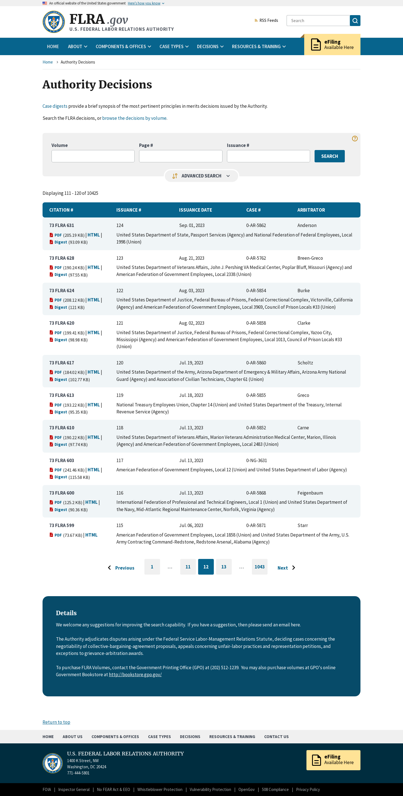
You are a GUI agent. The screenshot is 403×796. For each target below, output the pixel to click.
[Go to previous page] (119, 568)
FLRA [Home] (98, 19)
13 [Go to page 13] (226, 568)
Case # (253, 210)
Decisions (190, 736)
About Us (73, 736)
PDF (55, 235)
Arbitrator (311, 210)
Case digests (55, 106)
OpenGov (246, 789)
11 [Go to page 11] (191, 568)
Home (53, 46)
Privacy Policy (308, 789)
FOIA (47, 789)
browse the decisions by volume (134, 118)
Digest (58, 242)
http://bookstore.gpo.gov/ (135, 674)
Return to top (56, 722)
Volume (59, 145)
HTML (94, 235)
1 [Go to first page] (155, 569)
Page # (146, 145)
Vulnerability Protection (210, 789)
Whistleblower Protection (159, 789)
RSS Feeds (266, 20)
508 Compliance (275, 789)
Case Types (159, 736)
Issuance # (238, 145)
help (355, 138)
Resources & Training (232, 736)
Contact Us (276, 736)
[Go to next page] (288, 568)
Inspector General (74, 789)
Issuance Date (195, 210)
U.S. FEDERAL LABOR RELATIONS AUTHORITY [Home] (125, 754)
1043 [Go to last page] (261, 569)
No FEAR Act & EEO (113, 789)
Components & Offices (115, 736)
